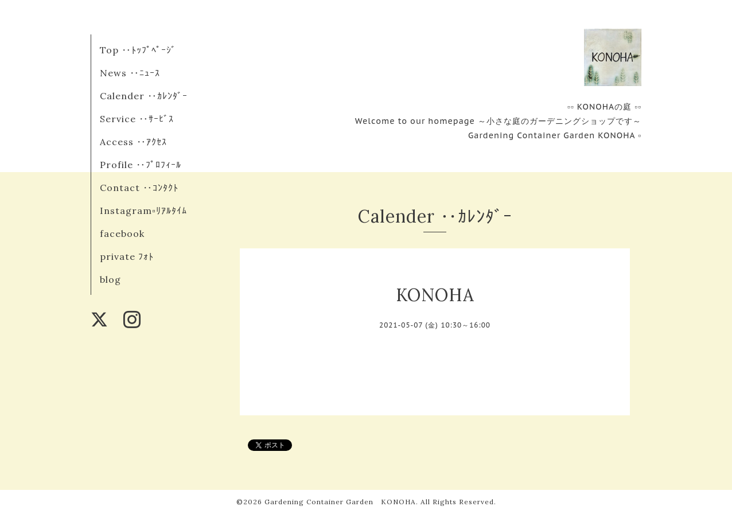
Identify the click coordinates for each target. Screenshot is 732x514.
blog (110, 279)
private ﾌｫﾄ (127, 256)
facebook (122, 233)
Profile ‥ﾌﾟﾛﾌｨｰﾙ (140, 164)
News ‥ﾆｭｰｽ (130, 73)
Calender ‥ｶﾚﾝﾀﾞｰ (144, 96)
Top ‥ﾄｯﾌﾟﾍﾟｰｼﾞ (138, 50)
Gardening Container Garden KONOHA (340, 501)
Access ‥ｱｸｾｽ (133, 141)
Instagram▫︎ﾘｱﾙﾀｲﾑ (143, 210)
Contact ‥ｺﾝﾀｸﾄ (139, 187)
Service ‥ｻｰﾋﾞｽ (137, 118)
